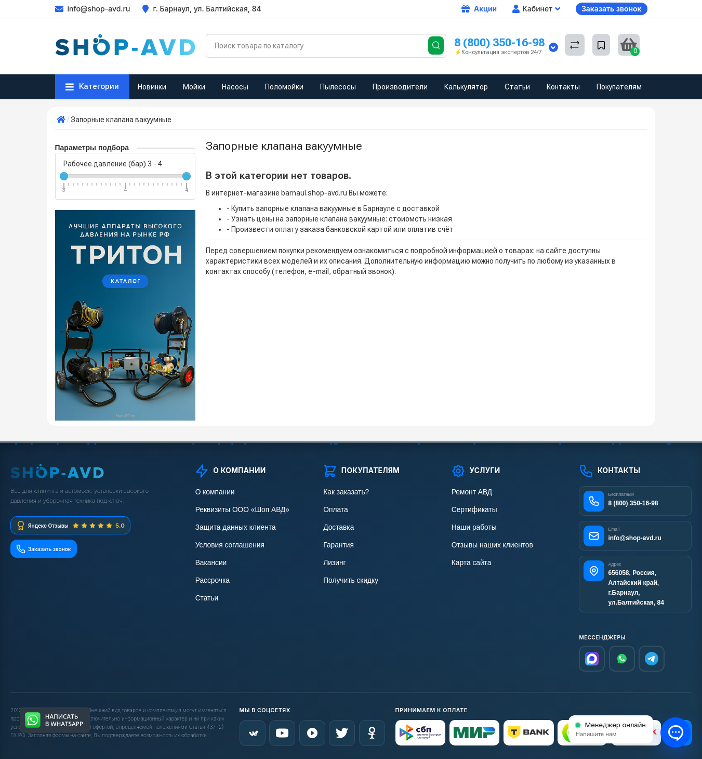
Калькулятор (466, 87)
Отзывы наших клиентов (491, 545)
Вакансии (210, 563)
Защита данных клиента (234, 527)
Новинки (152, 87)
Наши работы (473, 527)
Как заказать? (345, 492)
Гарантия (338, 545)
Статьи (517, 87)
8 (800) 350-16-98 (499, 42)
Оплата (335, 510)
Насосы (235, 87)
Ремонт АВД (471, 492)
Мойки (194, 87)
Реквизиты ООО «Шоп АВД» (241, 510)
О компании (214, 492)
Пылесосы (338, 87)
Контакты (563, 87)
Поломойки (284, 87)
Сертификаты (473, 510)
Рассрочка (212, 580)
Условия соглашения (229, 545)
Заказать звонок (611, 8)
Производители (400, 87)
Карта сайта (470, 563)
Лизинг (334, 563)
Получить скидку (350, 580)
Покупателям (619, 87)
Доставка (338, 527)
